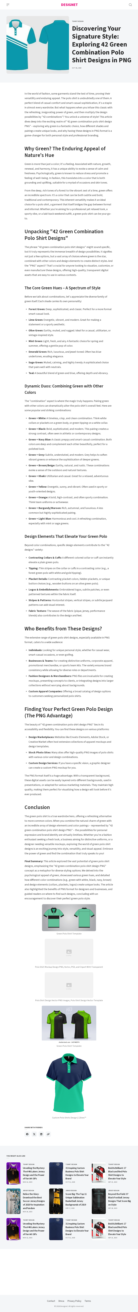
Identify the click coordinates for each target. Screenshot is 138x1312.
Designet (69, 4)
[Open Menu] (8, 4)
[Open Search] (130, 4)
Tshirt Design (77, 21)
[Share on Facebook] (27, 1134)
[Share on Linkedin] (41, 1134)
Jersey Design (28, 1190)
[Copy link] (48, 1134)
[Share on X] (34, 1134)
